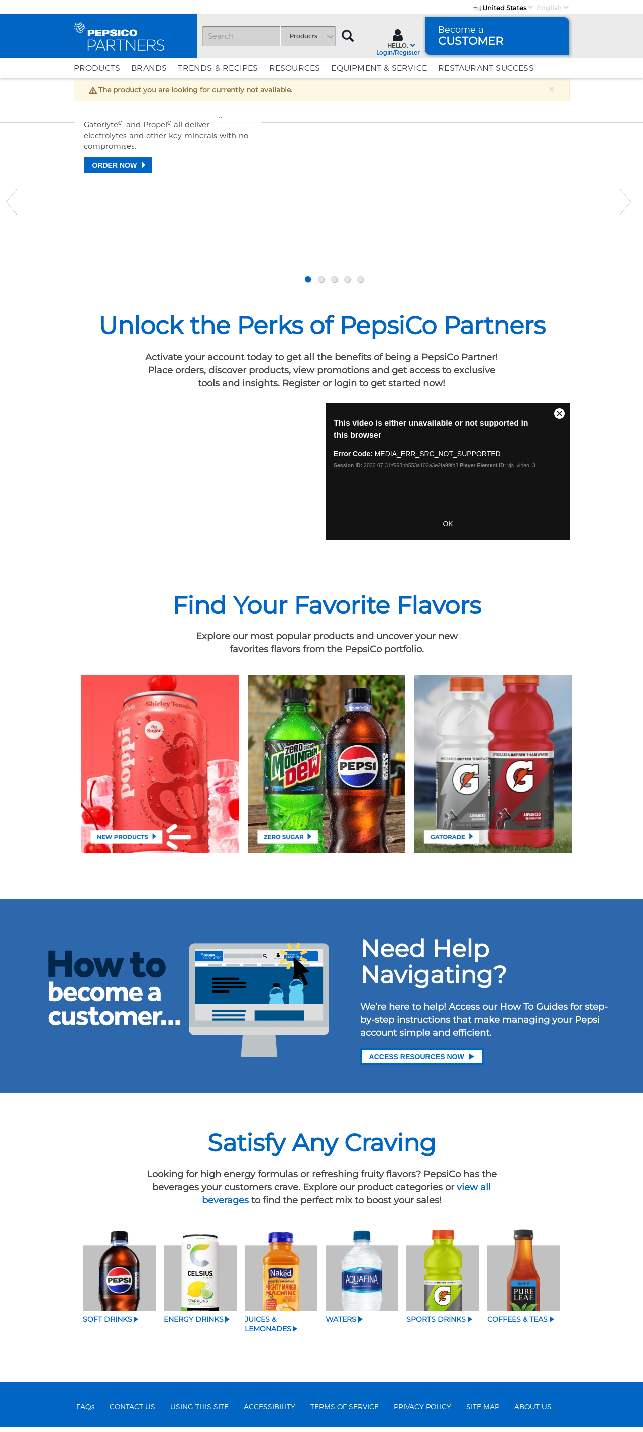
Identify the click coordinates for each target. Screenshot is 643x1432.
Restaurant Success (486, 68)
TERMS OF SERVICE (344, 1411)
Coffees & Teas (517, 1324)
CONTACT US (132, 1411)
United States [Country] (499, 8)
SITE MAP (482, 1411)
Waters (341, 1324)
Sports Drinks (436, 1324)
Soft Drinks (107, 1324)
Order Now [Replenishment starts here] (114, 246)
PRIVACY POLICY (422, 1411)
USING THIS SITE (199, 1411)
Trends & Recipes (218, 68)
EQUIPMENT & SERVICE (379, 68)
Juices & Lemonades (268, 1328)
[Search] (268, 36)
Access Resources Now (422, 1061)
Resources (294, 68)
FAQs (85, 1411)
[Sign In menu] (398, 41)
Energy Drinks (194, 1324)
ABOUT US (533, 1411)
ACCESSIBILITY (269, 1411)
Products (97, 68)
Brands (149, 68)
